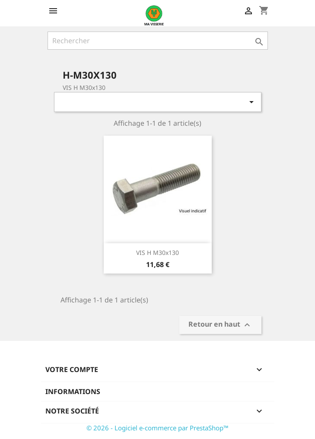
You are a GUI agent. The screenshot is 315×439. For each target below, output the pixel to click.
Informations (72, 391)
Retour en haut (220, 325)
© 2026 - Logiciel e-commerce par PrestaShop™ (157, 427)
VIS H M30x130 (157, 252)
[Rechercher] (158, 41)
